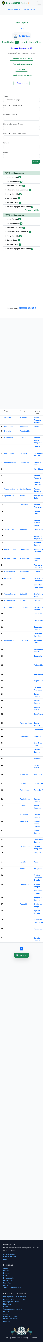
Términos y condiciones (12, 1288)
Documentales (8, 1278)
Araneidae (23, 417)
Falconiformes (9, 600)
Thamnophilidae (26, 723)
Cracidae (23, 437)
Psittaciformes (9, 607)
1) (13, 177)
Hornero (37, 758)
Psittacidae (24, 607)
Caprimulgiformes (11, 489)
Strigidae (23, 529)
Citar (5, 1259)
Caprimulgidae (25, 489)
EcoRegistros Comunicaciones (14, 1297)
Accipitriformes (10, 558)
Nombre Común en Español (13, 105)
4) (18, 190)
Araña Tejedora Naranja (37, 420)
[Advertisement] (21, 340)
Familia (6, 143)
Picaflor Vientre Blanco (37, 522)
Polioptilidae (24, 790)
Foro (5, 1275)
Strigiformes (9, 529)
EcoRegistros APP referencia (14, 1299)
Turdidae (23, 806)
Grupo (5, 96)
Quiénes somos (9, 1254)
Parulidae (23, 868)
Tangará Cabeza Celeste (37, 823)
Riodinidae (24, 426)
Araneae (7, 417)
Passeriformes (9, 640)
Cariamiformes (10, 594)
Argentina (24, 35)
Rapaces (6, 1321)
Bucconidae (24, 571)
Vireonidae (24, 774)
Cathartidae (24, 549)
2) (13, 181)
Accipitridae (24, 558)
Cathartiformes (10, 549)
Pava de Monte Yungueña (38, 440)
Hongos (6, 1273)
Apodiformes (9, 495)
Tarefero (37, 736)
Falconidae (24, 600)
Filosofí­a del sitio (9, 1257)
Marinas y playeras (10, 1319)
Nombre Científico (10, 115)
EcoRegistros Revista (11, 1302)
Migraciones (8, 1280)
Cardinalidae (24, 884)
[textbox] (21, 109)
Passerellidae (25, 846)
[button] (21, 59)
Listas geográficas (10, 1316)
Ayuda (5, 1285)
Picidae (22, 578)
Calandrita (38, 656)
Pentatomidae (25, 431)
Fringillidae (24, 821)
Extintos (6, 1311)
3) (15, 185)
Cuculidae (23, 453)
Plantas (6, 1271)
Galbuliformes (9, 571)
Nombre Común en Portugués (14, 133)
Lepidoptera (9, 426)
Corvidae (23, 783)
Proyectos (7, 1283)
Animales (6, 1268)
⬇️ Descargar (21, 955)
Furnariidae (24, 736)
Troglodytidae (25, 799)
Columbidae (24, 462)
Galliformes (8, 437)
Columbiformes (10, 462)
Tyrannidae (24, 640)
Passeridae (24, 815)
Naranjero (38, 929)
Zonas (5, 1314)
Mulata (37, 426)
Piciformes (8, 578)
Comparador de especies (12, 1309)
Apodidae (23, 495)
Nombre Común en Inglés (13, 124)
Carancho (37, 600)
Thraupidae (24, 904)
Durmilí (37, 571)
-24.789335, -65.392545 (27, 308)
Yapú (36, 862)
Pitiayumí (38, 868)
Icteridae (23, 862)
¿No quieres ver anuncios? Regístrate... (21, 9)
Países (5, 1306)
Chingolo (37, 853)
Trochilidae (24, 504)
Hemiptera (8, 431)
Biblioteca (7, 1304)
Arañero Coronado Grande (38, 877)
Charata (37, 447)
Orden (5, 152)
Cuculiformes (9, 453)
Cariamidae (24, 594)
